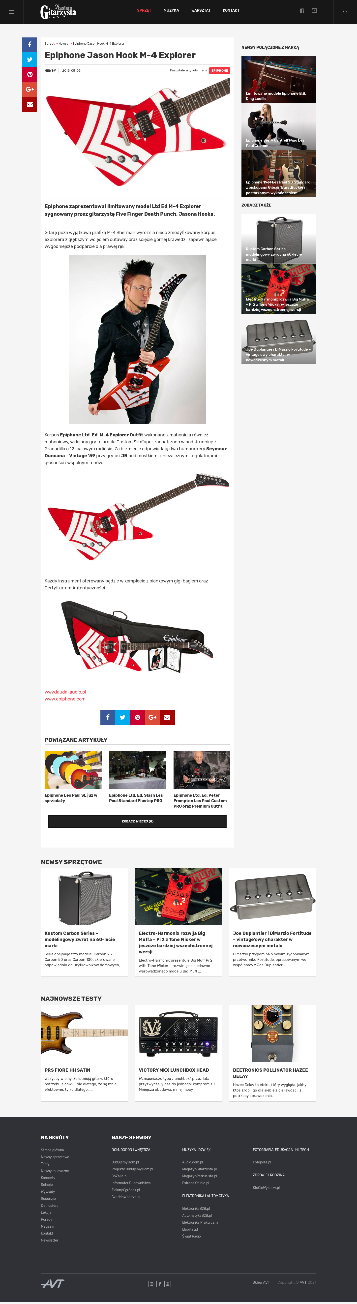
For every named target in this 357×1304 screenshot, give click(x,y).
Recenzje (48, 1201)
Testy (45, 1166)
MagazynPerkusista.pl (199, 1178)
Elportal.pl (190, 1231)
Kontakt (232, 12)
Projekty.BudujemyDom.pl (132, 1171)
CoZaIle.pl (119, 1178)
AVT (303, 1284)
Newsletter (49, 1242)
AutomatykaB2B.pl (197, 1217)
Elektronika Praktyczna (200, 1224)
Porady (46, 1221)
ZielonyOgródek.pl (126, 1192)
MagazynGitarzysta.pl (199, 1171)
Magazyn (48, 1228)
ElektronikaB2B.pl (196, 1211)
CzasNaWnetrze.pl (126, 1199)
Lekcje (46, 1215)
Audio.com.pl (192, 1164)
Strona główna (52, 1152)
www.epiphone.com (65, 701)
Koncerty (48, 1180)
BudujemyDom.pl (125, 1164)
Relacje (47, 1187)
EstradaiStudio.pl (195, 1185)
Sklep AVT (261, 1284)
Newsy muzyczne (55, 1173)
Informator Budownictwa (131, 1185)
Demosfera (50, 1208)
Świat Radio (191, 1238)
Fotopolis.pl (262, 1164)
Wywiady (48, 1194)
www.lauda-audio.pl (65, 694)
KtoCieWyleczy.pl (266, 1190)
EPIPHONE (219, 73)
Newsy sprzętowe (55, 1159)
